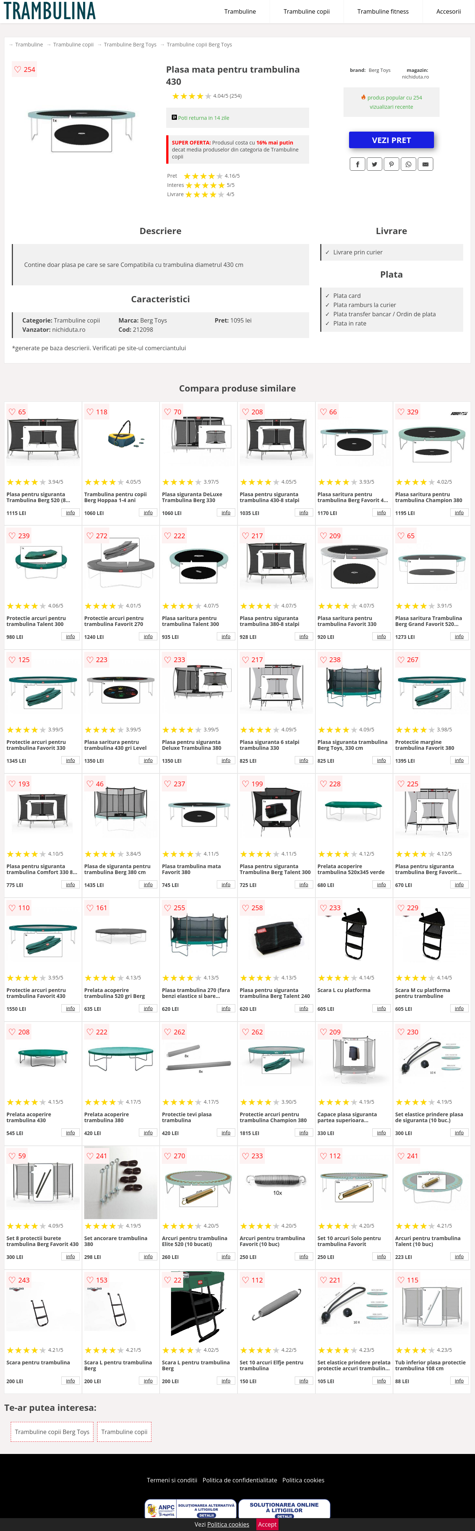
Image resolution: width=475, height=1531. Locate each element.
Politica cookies (304, 1480)
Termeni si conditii (172, 1480)
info (70, 512)
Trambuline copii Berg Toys (199, 44)
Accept (267, 1524)
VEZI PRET (391, 139)
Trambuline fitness (383, 11)
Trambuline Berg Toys (130, 44)
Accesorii (449, 11)
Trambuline (240, 11)
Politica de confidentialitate (240, 1480)
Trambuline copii (307, 11)
